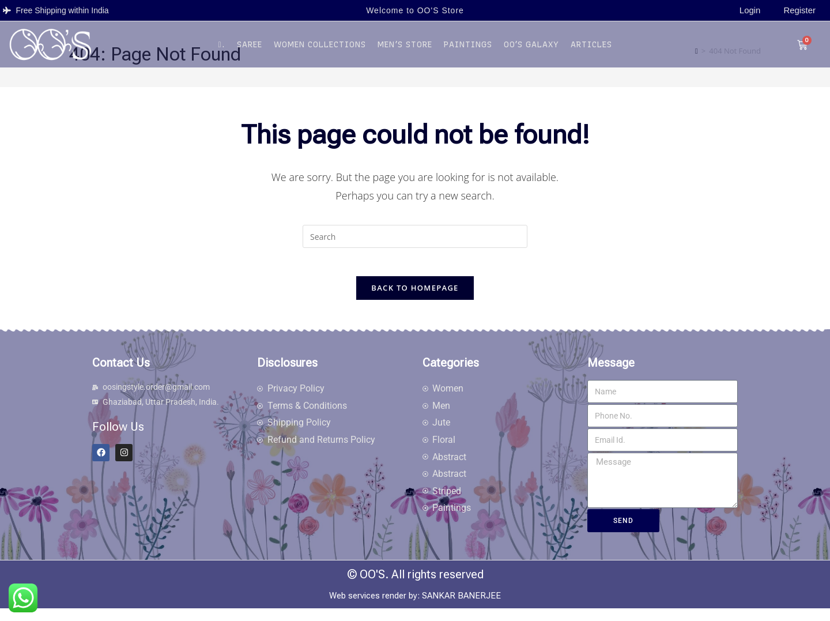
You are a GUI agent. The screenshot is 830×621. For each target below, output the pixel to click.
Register (801, 13)
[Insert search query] (415, 242)
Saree (249, 50)
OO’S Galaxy (531, 50)
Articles (591, 50)
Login (753, 13)
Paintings (468, 50)
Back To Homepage (414, 300)
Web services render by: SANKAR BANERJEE (415, 608)
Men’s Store (405, 50)
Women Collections (320, 50)
